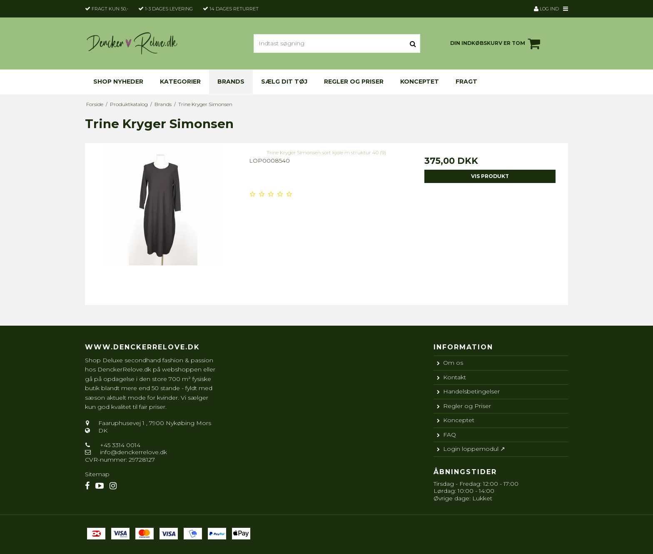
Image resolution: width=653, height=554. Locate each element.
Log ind (546, 9)
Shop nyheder (118, 81)
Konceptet (419, 81)
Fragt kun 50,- (110, 9)
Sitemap (97, 474)
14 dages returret (234, 9)
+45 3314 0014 (119, 445)
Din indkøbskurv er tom (496, 43)
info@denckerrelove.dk (133, 452)
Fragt (466, 81)
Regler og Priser (354, 81)
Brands (230, 81)
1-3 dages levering (169, 9)
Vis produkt (490, 176)
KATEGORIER (180, 81)
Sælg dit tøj (284, 81)
